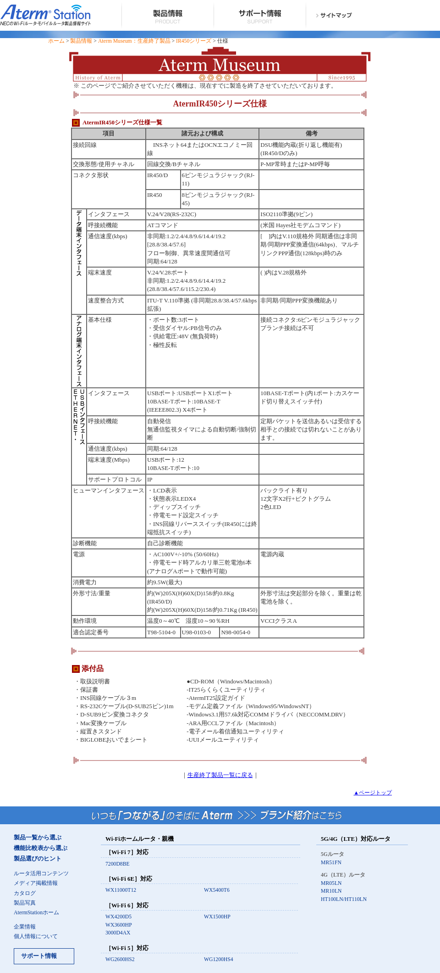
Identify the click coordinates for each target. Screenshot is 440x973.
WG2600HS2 (120, 959)
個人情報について (36, 936)
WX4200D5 (118, 917)
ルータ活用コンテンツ (41, 874)
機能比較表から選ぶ (40, 848)
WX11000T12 (120, 890)
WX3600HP (118, 925)
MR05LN (331, 883)
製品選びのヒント (37, 859)
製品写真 (25, 903)
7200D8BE (117, 864)
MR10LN (331, 891)
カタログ (25, 893)
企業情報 (25, 927)
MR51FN (331, 863)
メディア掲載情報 (36, 883)
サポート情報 (39, 956)
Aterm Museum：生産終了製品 (134, 41)
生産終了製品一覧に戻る (220, 775)
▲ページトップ (372, 793)
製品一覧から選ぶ (37, 837)
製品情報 (81, 41)
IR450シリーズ (193, 41)
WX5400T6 (217, 890)
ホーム (56, 41)
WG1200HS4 (218, 959)
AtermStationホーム (36, 913)
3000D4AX (118, 933)
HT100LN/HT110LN (344, 899)
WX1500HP (217, 917)
